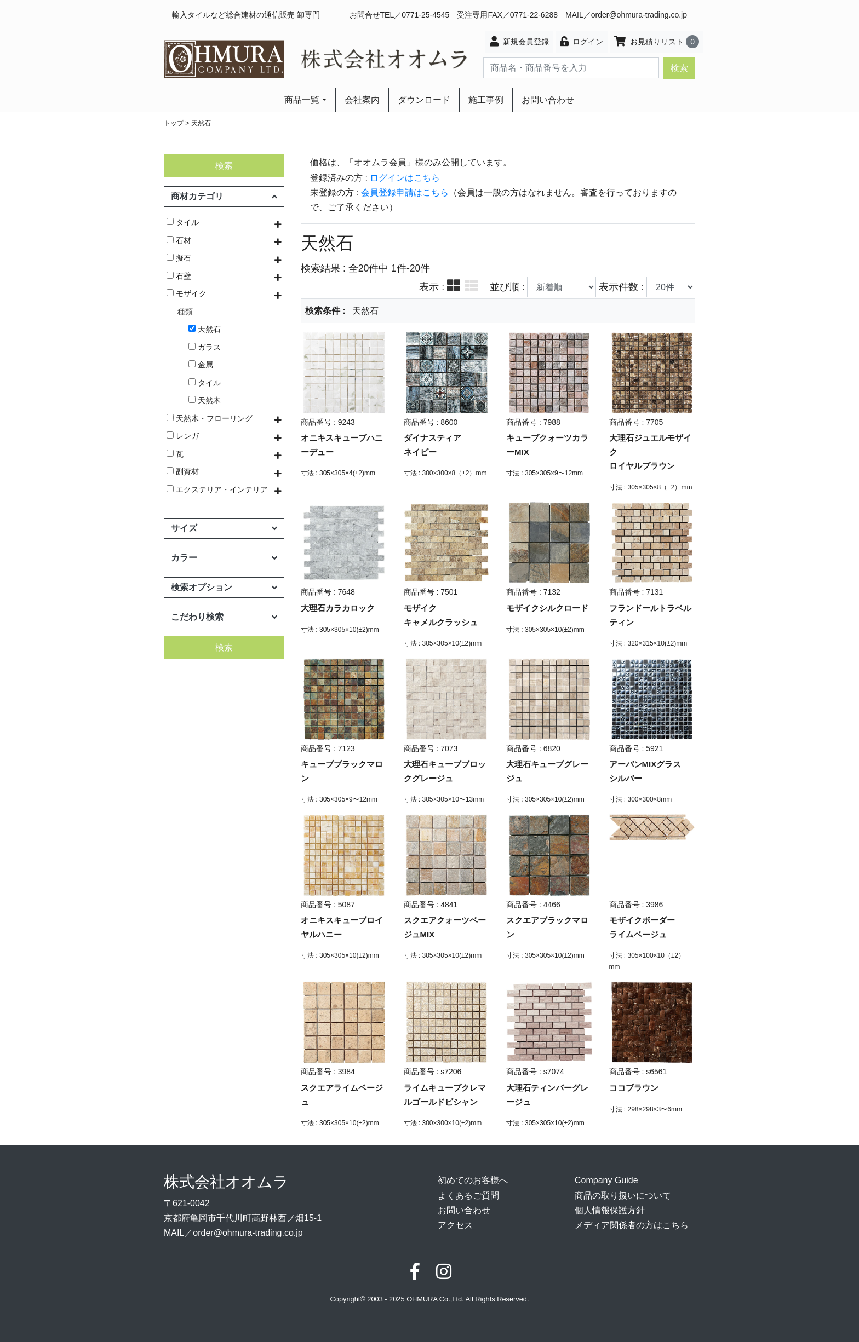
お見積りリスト (656, 41)
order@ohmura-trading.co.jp (639, 14)
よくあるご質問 (468, 1195)
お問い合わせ (548, 100)
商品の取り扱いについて (623, 1195)
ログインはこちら (405, 177)
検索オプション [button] (224, 587)
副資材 (183, 471)
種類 (185, 311)
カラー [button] (224, 557)
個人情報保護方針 (610, 1210)
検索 (679, 68)
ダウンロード (424, 100)
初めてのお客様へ (473, 1180)
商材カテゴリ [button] (224, 196)
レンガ (183, 435)
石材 (179, 240)
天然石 (201, 123)
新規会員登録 (519, 41)
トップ (174, 123)
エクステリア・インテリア (217, 489)
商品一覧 (301, 100)
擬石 (179, 258)
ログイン (582, 41)
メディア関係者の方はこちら (632, 1225)
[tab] (453, 286)
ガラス (204, 347)
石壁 (179, 276)
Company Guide (606, 1180)
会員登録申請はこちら (405, 192)
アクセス (455, 1225)
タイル (183, 222)
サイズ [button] (224, 528)
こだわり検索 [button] (224, 616)
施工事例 (485, 100)
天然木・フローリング (210, 418)
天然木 (204, 400)
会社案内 (362, 100)
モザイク (187, 293)
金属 (200, 364)
